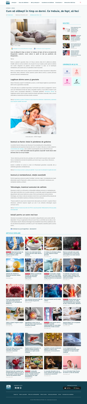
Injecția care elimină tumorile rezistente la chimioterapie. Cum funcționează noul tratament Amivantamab (76, 53)
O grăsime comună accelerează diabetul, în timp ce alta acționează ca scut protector (52, 349)
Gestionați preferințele (52, 394)
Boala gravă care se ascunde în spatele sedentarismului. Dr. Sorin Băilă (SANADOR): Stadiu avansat (52, 324)
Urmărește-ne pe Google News (43, 48)
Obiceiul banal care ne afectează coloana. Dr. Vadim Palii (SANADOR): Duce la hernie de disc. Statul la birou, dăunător (72, 301)
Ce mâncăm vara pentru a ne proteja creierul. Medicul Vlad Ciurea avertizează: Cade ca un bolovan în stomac (71, 276)
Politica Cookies (43, 394)
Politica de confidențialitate (33, 394)
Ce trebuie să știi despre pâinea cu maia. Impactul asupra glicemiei (52, 253)
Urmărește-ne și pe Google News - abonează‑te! (24, 228)
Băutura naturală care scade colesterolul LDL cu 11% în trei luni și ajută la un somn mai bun (71, 253)
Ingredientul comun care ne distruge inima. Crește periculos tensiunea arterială (33, 324)
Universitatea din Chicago (17, 149)
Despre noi (16, 394)
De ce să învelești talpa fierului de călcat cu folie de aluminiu (71, 371)
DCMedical (8, 8)
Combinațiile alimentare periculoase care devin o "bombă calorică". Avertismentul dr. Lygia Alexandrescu (76, 37)
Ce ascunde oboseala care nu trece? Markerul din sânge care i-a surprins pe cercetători (53, 372)
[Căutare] (80, 2)
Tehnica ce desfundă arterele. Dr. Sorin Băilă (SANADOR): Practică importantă (33, 276)
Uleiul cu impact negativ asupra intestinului (14, 323)
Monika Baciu (10, 15)
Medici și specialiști (23, 394)
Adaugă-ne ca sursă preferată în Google (22, 48)
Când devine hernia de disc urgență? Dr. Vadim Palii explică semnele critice (14, 253)
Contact (59, 394)
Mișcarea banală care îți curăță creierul (52, 300)
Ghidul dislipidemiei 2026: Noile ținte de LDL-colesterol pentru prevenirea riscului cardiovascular (76, 29)
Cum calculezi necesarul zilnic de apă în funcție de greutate (33, 300)
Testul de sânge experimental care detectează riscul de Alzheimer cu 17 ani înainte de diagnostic (14, 301)
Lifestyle (13, 8)
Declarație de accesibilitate (67, 394)
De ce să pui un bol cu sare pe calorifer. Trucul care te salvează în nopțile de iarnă (35, 170)
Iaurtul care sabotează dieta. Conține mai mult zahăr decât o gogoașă (33, 253)
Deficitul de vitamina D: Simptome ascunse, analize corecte (13, 275)
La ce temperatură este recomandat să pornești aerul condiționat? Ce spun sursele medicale (71, 350)
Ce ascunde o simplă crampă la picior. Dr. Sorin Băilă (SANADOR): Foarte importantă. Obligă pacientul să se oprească (52, 276)
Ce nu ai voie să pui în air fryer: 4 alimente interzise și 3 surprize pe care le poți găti (76, 45)
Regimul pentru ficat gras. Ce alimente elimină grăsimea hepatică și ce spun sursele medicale (33, 350)
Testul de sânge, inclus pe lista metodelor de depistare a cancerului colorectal (14, 349)
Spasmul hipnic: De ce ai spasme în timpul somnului (71, 323)
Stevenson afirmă (49, 91)
